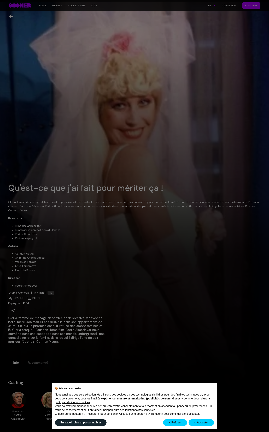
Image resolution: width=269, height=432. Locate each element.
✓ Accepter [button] (201, 422)
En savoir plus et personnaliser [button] (80, 422)
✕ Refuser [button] (175, 422)
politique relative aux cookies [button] (72, 402)
